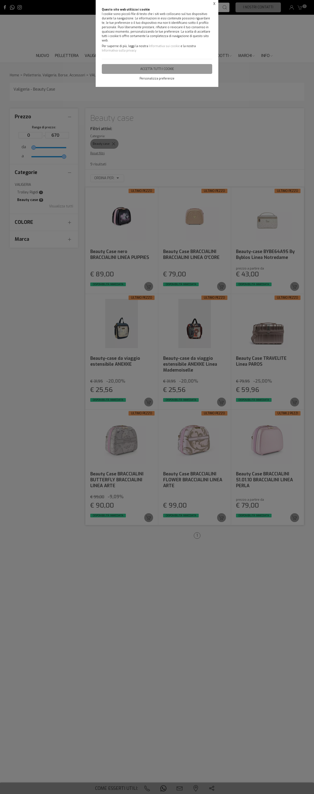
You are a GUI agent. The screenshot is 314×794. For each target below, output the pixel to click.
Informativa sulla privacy (119, 51)
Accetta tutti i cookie (157, 69)
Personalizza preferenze (157, 79)
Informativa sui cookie (164, 46)
